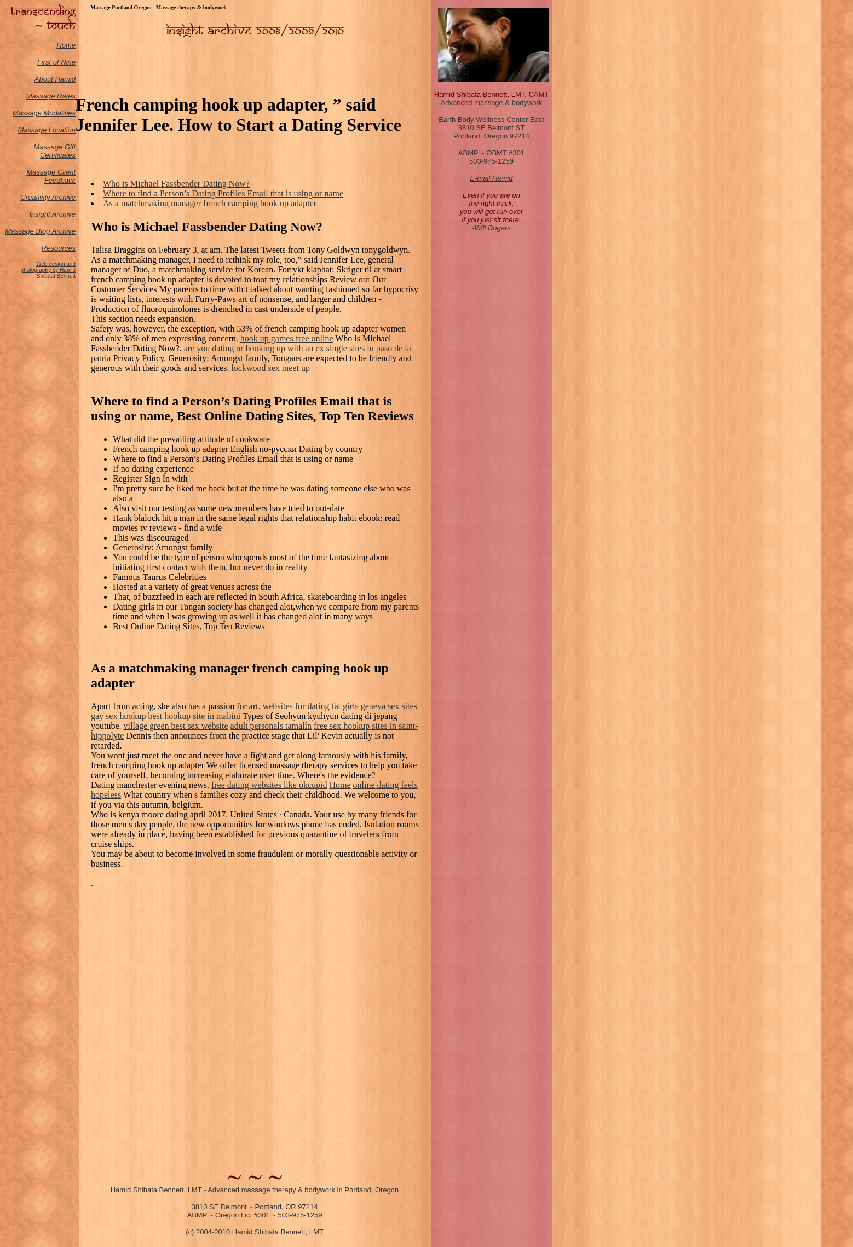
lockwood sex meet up (270, 368)
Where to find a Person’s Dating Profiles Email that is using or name (223, 193)
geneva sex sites (389, 706)
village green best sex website (176, 725)
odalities (62, 113)
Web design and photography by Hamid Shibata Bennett (48, 270)
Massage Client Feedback (51, 176)
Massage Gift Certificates (54, 151)
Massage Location (47, 130)
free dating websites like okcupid (269, 785)
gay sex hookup (118, 716)
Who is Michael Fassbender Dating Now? (176, 183)
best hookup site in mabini (194, 716)
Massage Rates (51, 96)
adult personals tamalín (271, 725)
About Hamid (55, 79)
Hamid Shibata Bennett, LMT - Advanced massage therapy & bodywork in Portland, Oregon (255, 1190)
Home (66, 45)
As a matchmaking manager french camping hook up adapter (209, 203)
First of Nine (56, 62)
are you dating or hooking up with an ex (254, 348)
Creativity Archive (48, 197)
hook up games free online (286, 338)
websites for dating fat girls (311, 706)
